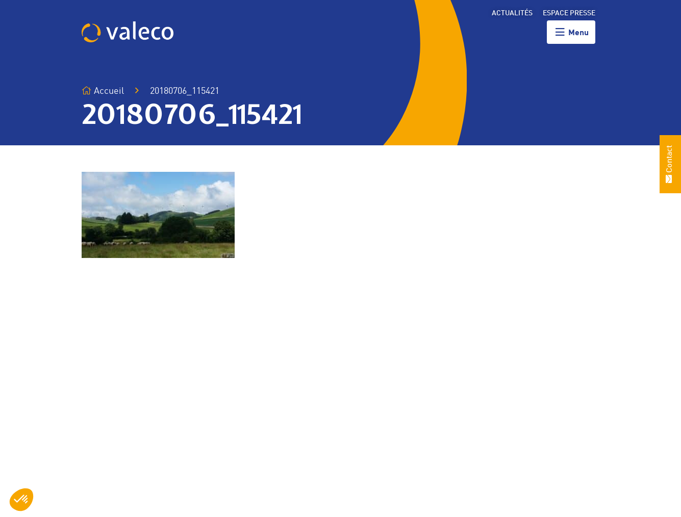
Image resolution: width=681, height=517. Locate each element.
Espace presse (569, 13)
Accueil (103, 91)
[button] (21, 499)
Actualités (512, 13)
